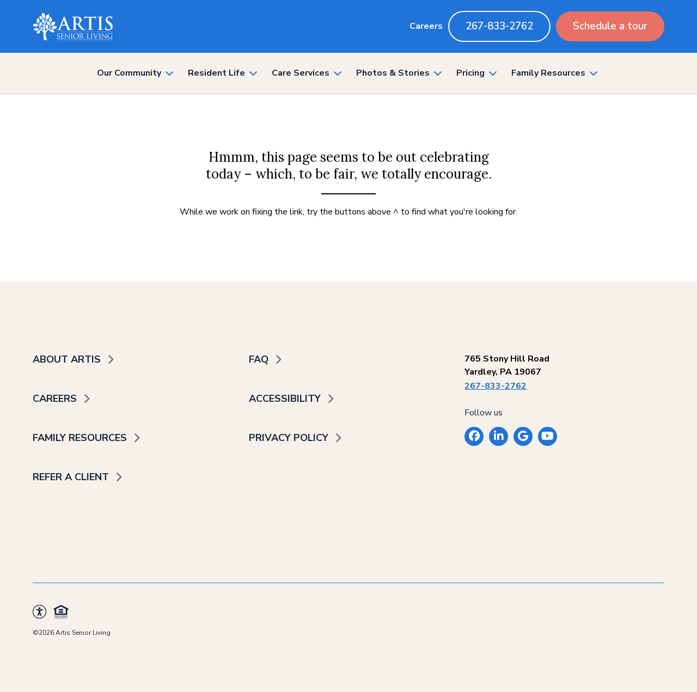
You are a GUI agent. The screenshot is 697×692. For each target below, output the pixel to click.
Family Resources (548, 73)
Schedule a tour (610, 26)
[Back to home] (73, 26)
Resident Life (216, 73)
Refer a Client (71, 476)
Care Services (300, 73)
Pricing (470, 73)
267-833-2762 (499, 26)
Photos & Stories (393, 73)
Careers (426, 26)
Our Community (129, 73)
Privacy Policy (288, 437)
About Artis (67, 359)
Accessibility (285, 398)
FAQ (258, 359)
